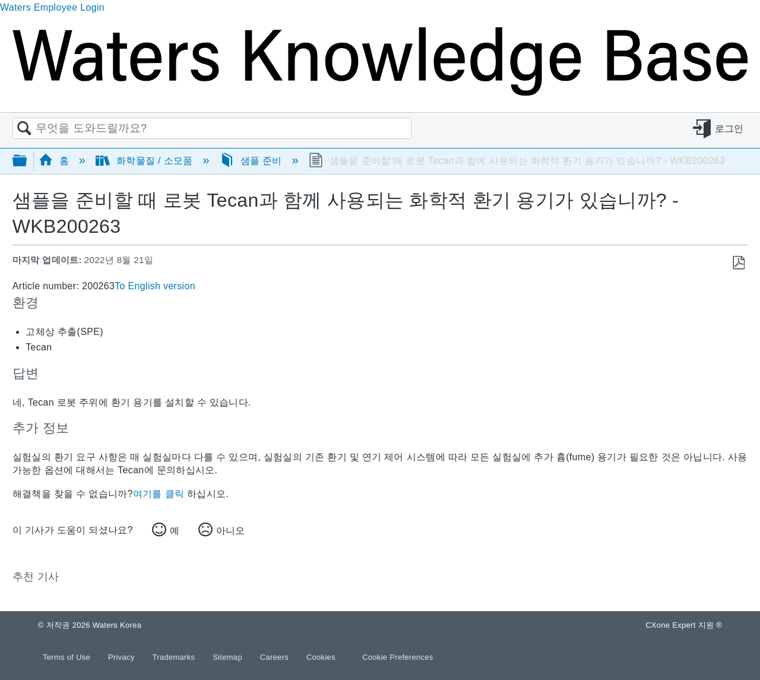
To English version (155, 286)
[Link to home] (380, 92)
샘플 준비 (252, 161)
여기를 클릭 (158, 494)
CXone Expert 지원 (683, 625)
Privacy (122, 657)
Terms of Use (68, 657)
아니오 (230, 531)
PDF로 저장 (738, 263)
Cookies (320, 657)
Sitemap (229, 657)
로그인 (729, 129)
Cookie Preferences (397, 657)
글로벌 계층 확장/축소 (27, 161)
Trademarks (175, 657)
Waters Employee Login (52, 7)
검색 (24, 129)
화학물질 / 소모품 (145, 161)
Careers (275, 657)
